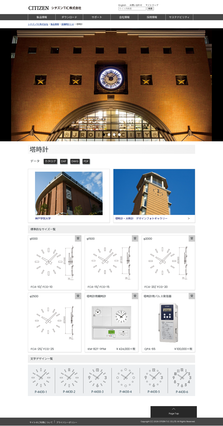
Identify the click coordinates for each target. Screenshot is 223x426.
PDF (88, 161)
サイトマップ (152, 5)
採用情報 (152, 17)
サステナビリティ (179, 17)
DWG (77, 161)
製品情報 (42, 17)
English (122, 5)
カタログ (51, 161)
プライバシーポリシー (66, 421)
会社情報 (124, 17)
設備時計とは (67, 24)
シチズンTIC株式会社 (38, 24)
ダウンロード (69, 17)
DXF (65, 161)
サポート (97, 17)
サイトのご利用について (41, 421)
